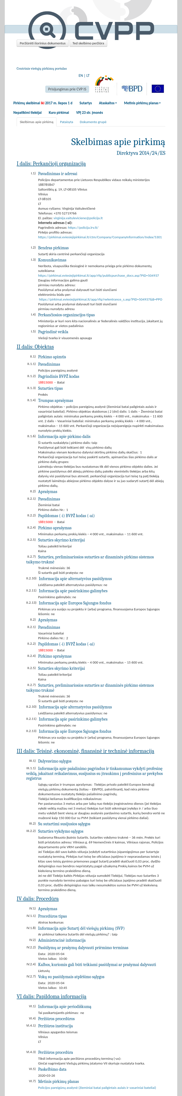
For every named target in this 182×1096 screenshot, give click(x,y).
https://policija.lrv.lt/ (83, 227)
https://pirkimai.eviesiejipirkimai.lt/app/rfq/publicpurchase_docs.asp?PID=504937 (98, 275)
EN (81, 75)
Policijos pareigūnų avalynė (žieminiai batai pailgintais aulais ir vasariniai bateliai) (97, 1088)
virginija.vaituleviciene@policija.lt (78, 218)
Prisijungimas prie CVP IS (67, 89)
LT (88, 75)
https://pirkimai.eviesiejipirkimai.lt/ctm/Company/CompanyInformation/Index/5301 (100, 237)
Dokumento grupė (93, 122)
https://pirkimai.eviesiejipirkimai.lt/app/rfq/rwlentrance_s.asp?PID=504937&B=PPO (100, 299)
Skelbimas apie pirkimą (36, 122)
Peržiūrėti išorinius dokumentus (43, 43)
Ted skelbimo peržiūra (88, 43)
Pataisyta (66, 122)
